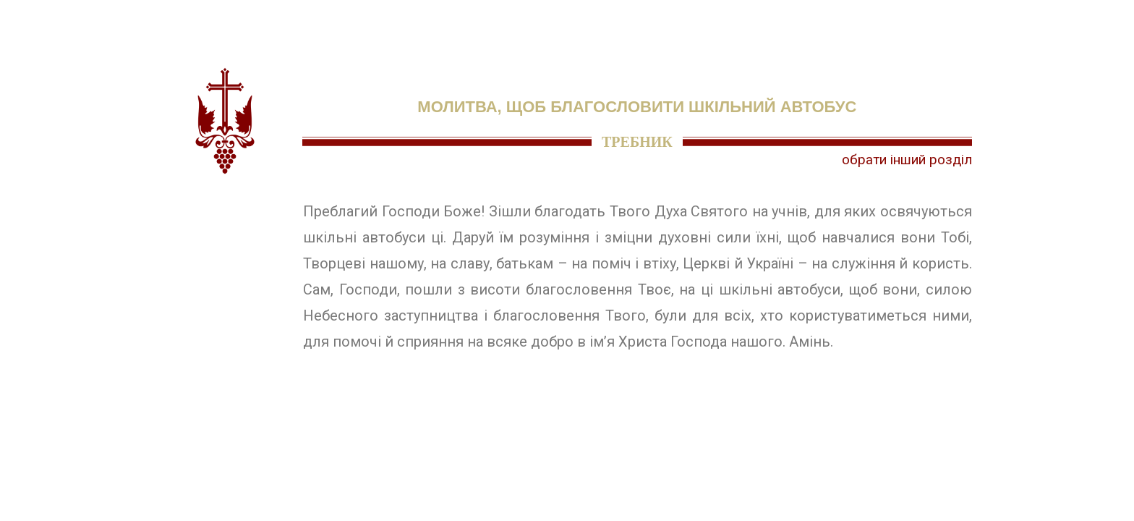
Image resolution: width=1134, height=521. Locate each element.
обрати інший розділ (907, 159)
